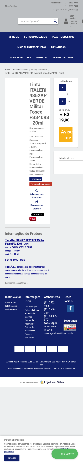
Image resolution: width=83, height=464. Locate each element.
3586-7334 (71, 6)
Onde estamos (11, 309)
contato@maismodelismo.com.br (58, 333)
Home (15, 36)
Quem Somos (11, 302)
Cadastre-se (74, 25)
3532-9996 (71, 2)
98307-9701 (66, 9)
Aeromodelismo (63, 57)
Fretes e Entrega (32, 310)
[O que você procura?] (55, 21)
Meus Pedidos (11, 6)
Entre (72, 20)
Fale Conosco (11, 305)
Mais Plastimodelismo (31, 47)
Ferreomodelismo (35, 36)
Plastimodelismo (63, 36)
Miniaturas (58, 47)
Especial (41, 57)
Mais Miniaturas (20, 57)
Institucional (12, 297)
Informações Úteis (32, 299)
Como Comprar (31, 306)
